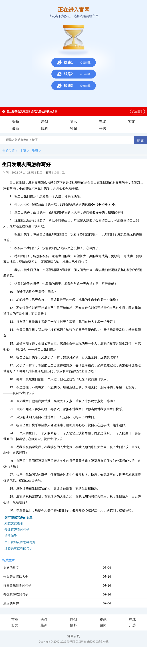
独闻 (73, 128)
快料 (44, 128)
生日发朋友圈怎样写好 (20, 542)
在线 (102, 121)
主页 (23, 151)
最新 (15, 128)
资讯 (73, 121)
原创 (44, 121)
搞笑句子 (10, 535)
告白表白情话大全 (15, 576)
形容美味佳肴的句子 (18, 548)
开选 (102, 128)
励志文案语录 (13, 523)
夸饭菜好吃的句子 (16, 529)
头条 (15, 121)
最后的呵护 (11, 603)
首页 (14, 619)
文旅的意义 (11, 567)
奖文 (131, 121)
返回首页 (73, 636)
